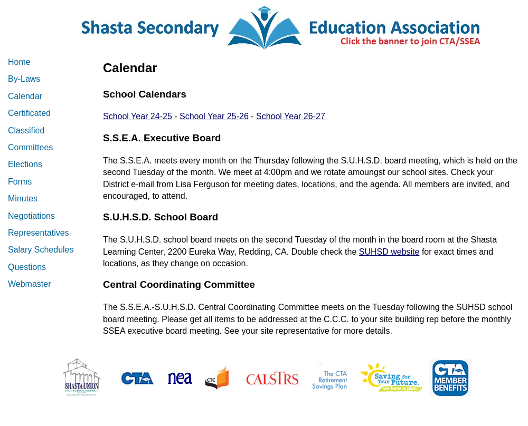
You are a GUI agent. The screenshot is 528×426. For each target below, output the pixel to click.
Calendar (25, 96)
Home (19, 61)
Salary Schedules (41, 249)
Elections (25, 164)
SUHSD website (389, 251)
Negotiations (31, 215)
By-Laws (24, 78)
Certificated (29, 113)
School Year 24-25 (137, 116)
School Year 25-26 (214, 116)
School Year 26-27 (290, 116)
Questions (27, 267)
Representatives (38, 232)
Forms (20, 181)
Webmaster (29, 283)
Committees (30, 147)
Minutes (22, 198)
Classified (26, 130)
